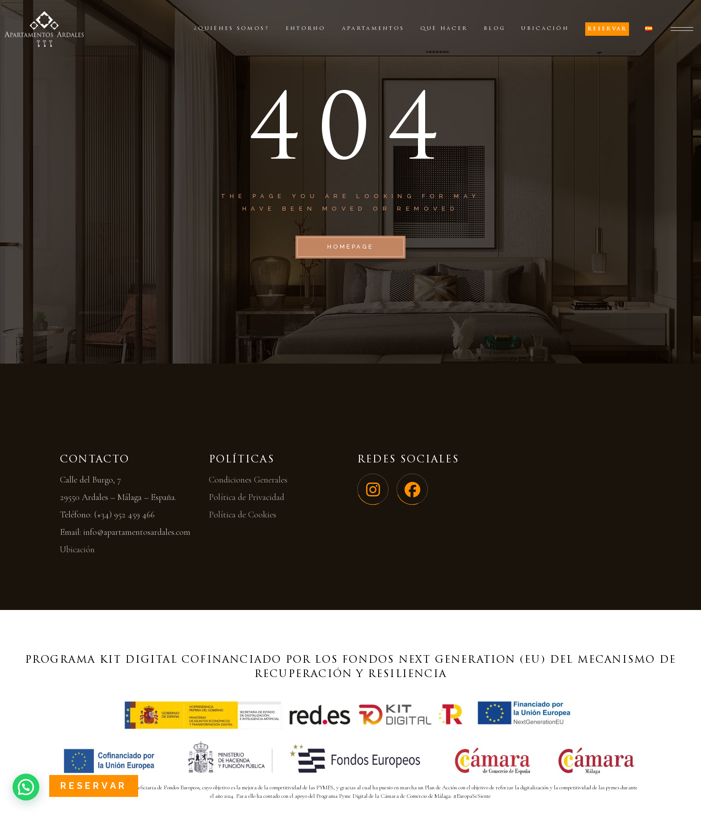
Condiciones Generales (248, 479)
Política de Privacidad (246, 497)
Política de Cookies (242, 514)
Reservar (93, 785)
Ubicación (77, 549)
